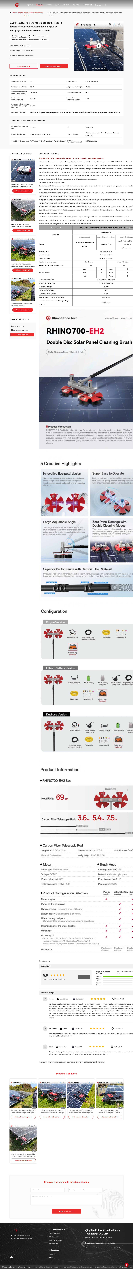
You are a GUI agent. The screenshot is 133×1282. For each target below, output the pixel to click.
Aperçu (30, 5)
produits (20, 12)
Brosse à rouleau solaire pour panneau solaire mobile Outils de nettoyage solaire (22, 187)
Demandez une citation (54, 66)
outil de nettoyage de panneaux (94, 1062)
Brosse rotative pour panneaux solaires (33, 14)
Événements (88, 5)
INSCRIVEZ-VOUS (117, 1248)
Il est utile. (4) (119, 999)
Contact (76, 5)
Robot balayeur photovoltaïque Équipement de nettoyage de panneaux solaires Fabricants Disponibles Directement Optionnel (109, 1112)
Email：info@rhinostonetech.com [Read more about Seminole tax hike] (21, 1238)
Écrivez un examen (83, 977)
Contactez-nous (23, 66)
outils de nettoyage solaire (57, 1062)
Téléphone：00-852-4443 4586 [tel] (21, 1235)
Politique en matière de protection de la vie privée (16, 1267)
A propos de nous (62, 5)
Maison (14, 12)
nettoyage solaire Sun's (74, 1062)
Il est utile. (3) (118, 1047)
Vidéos (49, 5)
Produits (39, 5)
